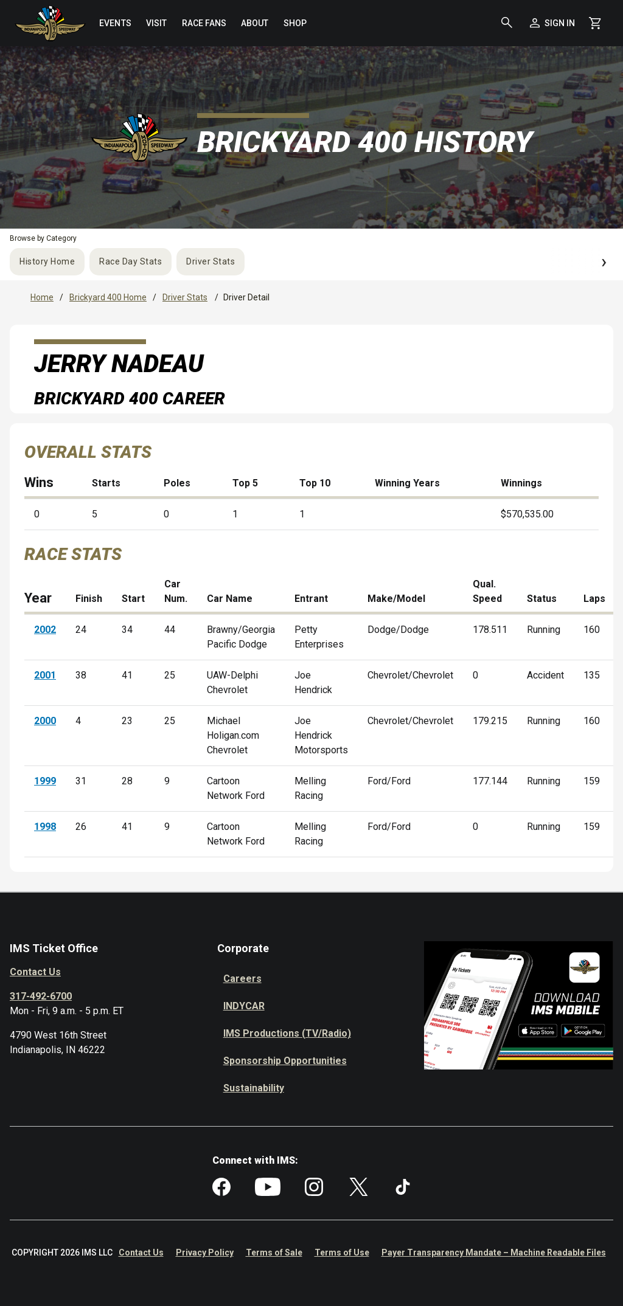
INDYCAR (244, 1006)
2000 (45, 721)
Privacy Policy (205, 1252)
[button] (506, 23)
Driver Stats (210, 261)
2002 (45, 629)
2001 (45, 675)
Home (42, 297)
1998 (45, 826)
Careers (242, 978)
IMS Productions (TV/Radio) (287, 1033)
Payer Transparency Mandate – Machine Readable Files (493, 1252)
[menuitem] (115, 23)
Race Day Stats (130, 261)
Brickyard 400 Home (108, 297)
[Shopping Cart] (595, 23)
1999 (45, 781)
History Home (47, 261)
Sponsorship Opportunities (285, 1060)
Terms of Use (342, 1252)
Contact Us (35, 972)
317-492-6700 (41, 996)
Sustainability (253, 1088)
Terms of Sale (274, 1252)
